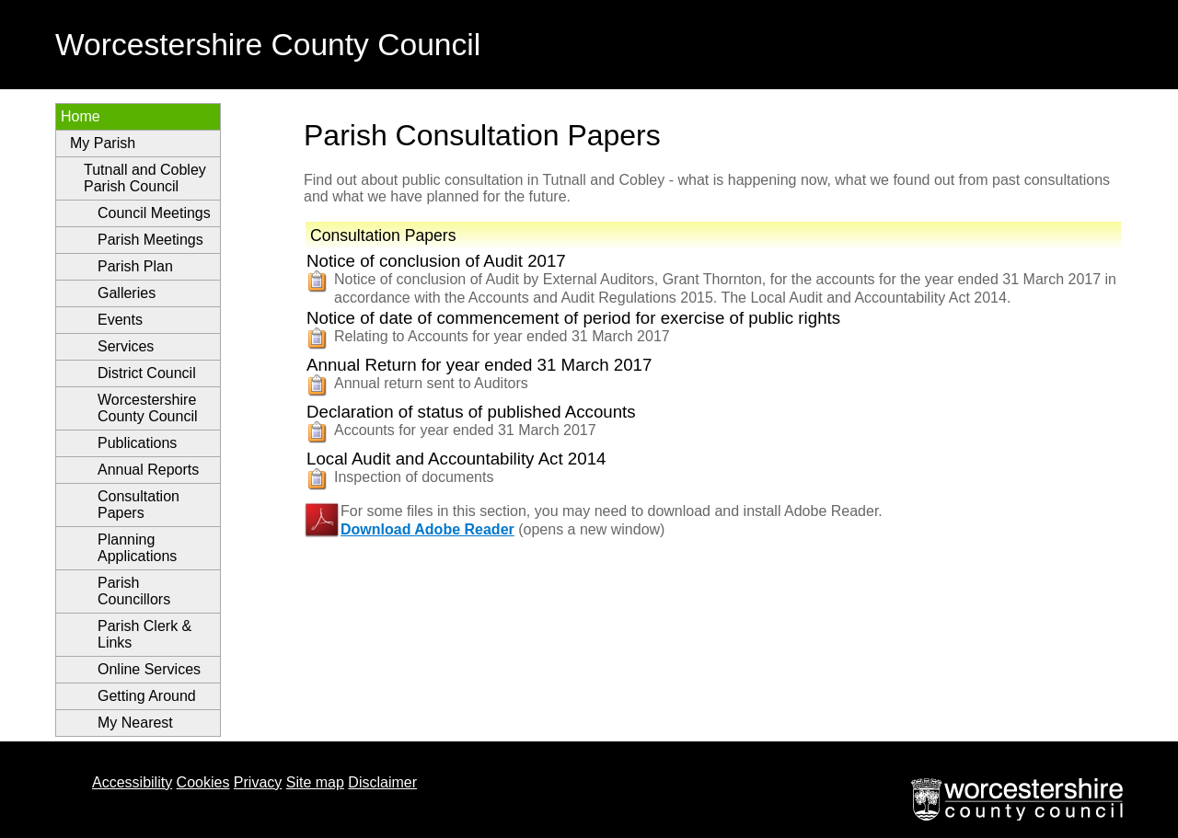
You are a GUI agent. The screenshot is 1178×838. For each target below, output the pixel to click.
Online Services (149, 669)
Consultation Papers (138, 504)
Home (80, 116)
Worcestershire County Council (148, 408)
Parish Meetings (150, 239)
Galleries (127, 293)
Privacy (258, 782)
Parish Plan (135, 266)
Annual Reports (148, 469)
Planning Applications (137, 548)
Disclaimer (382, 782)
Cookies (203, 782)
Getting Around (147, 696)
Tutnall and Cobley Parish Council (145, 178)
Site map (315, 782)
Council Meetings (154, 213)
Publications (137, 443)
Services (126, 346)
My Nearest (135, 722)
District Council (147, 373)
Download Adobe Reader (427, 529)
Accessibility (132, 782)
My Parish (102, 143)
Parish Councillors (134, 591)
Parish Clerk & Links (144, 634)
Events (120, 319)
